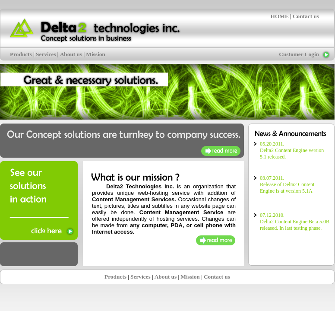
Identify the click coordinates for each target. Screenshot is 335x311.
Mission (95, 54)
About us (71, 54)
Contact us (306, 16)
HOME (280, 16)
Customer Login (299, 54)
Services (46, 54)
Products (21, 54)
